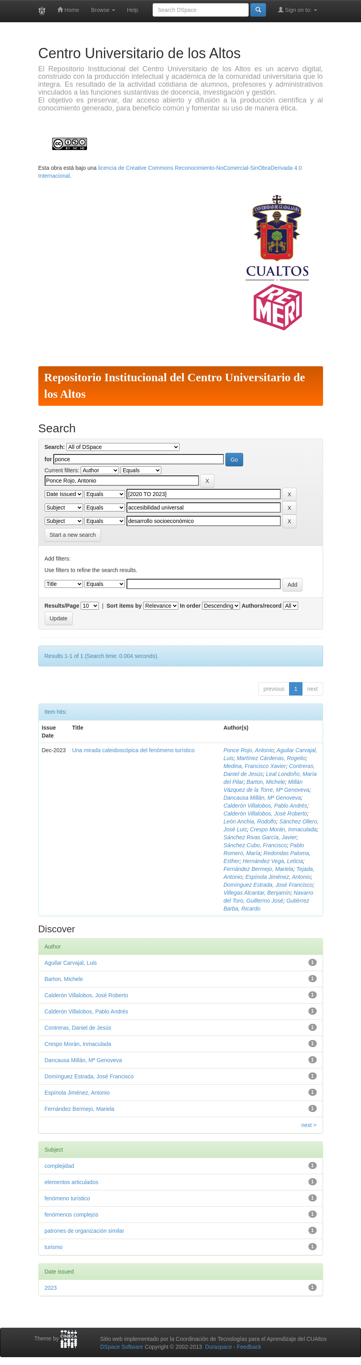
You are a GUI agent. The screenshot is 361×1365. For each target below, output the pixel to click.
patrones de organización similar (85, 1231)
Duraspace (218, 1347)
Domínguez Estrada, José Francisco (268, 885)
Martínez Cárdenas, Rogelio (271, 758)
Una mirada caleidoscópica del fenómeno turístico (133, 750)
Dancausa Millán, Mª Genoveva (262, 798)
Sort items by (124, 606)
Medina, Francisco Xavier (254, 766)
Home (68, 9)
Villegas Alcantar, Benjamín (257, 893)
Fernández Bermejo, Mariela (258, 869)
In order (190, 606)
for (48, 459)
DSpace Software (121, 1347)
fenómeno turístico (67, 1198)
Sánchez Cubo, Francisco (255, 845)
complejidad (59, 1166)
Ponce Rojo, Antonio (248, 750)
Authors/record (262, 606)
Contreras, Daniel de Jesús (78, 1028)
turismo (54, 1247)
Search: (55, 447)
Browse (103, 10)
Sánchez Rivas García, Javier (259, 837)
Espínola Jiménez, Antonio (277, 877)
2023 (51, 1288)
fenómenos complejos (71, 1214)
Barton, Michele (266, 782)
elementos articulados (71, 1182)
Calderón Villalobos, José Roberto (265, 813)
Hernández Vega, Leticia (272, 861)
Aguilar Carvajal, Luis (71, 963)
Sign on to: (297, 9)
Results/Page (62, 606)
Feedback (249, 1347)
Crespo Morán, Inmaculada (283, 829)
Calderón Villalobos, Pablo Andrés (265, 805)
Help (132, 10)
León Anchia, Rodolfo (249, 821)
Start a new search (73, 535)
